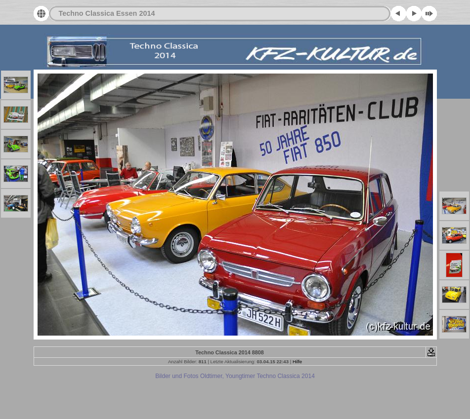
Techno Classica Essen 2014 (107, 13)
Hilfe (297, 361)
